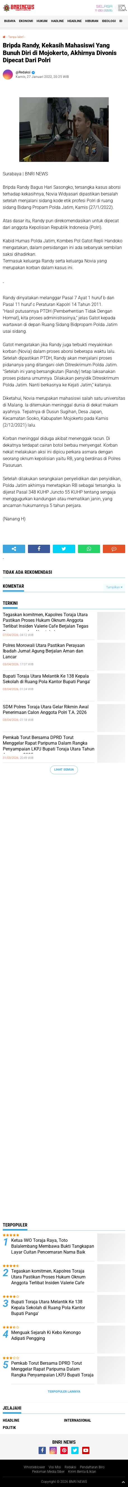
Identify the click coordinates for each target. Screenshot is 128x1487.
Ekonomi (26, 21)
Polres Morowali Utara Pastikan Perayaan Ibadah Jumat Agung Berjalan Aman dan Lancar (44, 651)
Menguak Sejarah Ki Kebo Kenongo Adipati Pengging (46, 1335)
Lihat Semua (64, 769)
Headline (74, 21)
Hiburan (91, 21)
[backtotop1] (123, 1482)
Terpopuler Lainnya (64, 1391)
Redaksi (70, 1467)
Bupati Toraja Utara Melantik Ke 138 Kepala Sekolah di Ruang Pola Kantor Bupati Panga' (46, 679)
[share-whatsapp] (89, 549)
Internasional (77, 1420)
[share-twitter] (64, 549)
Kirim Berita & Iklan (82, 1472)
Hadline (57, 21)
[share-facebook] (39, 549)
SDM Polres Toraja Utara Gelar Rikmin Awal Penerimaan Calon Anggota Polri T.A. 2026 (46, 709)
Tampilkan (114, 587)
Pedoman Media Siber (48, 1472)
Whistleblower (34, 1467)
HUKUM (42, 21)
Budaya (9, 21)
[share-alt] (14, 549)
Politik (9, 1427)
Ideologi (109, 21)
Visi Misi (55, 1467)
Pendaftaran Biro (92, 1467)
